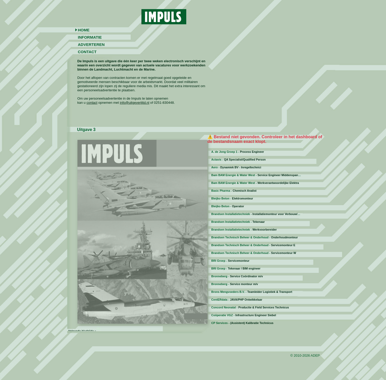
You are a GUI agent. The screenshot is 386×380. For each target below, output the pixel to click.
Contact (87, 52)
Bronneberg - (237, 276)
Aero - (236, 167)
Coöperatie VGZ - (243, 315)
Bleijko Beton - (232, 198)
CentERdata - (236, 299)
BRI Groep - (230, 260)
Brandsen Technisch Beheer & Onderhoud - (254, 237)
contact (92, 103)
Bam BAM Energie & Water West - (257, 175)
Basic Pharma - (233, 190)
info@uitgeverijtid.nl (134, 103)
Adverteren (91, 44)
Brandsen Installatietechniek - (261, 214)
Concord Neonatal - (250, 307)
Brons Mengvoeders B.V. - (251, 291)
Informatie (90, 37)
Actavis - (238, 159)
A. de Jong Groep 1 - (237, 151)
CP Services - (242, 322)
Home (84, 30)
